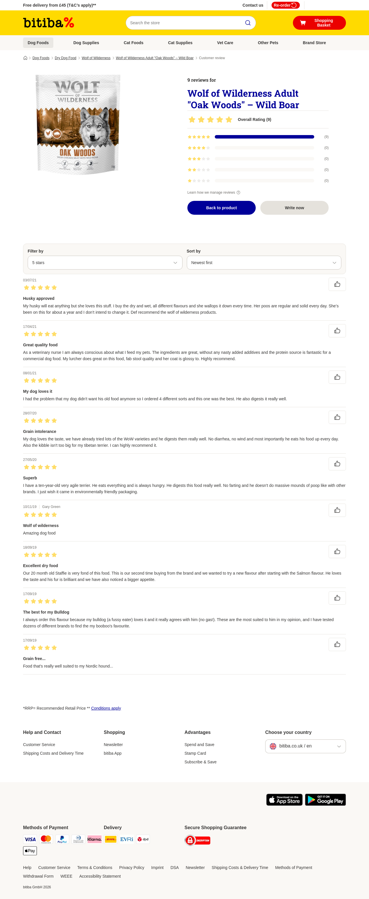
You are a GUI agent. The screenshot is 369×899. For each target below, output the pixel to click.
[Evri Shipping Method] (127, 840)
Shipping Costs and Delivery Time (53, 753)
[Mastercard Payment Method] (46, 840)
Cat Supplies (180, 42)
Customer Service (39, 744)
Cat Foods (133, 42)
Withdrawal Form (38, 876)
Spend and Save (199, 744)
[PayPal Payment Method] (62, 840)
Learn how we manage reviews (214, 192)
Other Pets (268, 42)
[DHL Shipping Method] (111, 840)
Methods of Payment (293, 867)
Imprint (157, 867)
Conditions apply (106, 708)
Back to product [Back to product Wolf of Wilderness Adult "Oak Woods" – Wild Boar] (221, 207)
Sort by (194, 251)
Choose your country (288, 732)
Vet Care (225, 42)
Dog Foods (38, 42)
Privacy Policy (131, 867)
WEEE (66, 876)
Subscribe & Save (200, 762)
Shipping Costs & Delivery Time (240, 867)
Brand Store (314, 42)
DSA (174, 867)
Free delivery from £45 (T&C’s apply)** (59, 5)
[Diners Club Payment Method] (78, 840)
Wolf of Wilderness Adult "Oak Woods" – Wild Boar (155, 58)
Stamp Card (195, 753)
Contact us (252, 5)
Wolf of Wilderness (96, 58)
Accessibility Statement (100, 876)
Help (27, 867)
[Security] (197, 841)
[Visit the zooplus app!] (284, 804)
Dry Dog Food (65, 58)
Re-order (286, 5)
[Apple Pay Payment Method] (30, 851)
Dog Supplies (86, 42)
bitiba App (113, 753)
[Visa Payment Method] (30, 840)
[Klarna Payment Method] (94, 840)
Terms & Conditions (94, 867)
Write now (294, 207)
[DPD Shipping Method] (143, 840)
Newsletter (113, 744)
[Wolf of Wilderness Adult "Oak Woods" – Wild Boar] (78, 125)
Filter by (35, 251)
